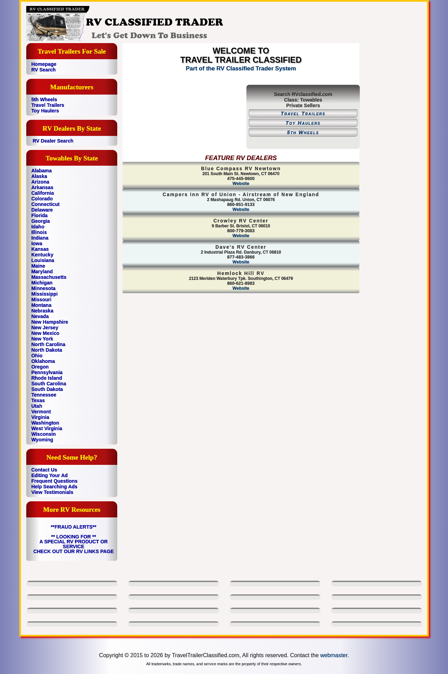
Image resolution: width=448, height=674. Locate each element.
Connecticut (45, 204)
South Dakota (47, 389)
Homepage (43, 64)
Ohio (36, 355)
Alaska (39, 176)
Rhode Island (46, 378)
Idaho (37, 226)
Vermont (41, 411)
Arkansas (42, 187)
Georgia (40, 221)
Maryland (41, 271)
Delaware (41, 210)
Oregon (40, 367)
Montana (41, 305)
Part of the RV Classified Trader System (241, 68)
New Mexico (45, 333)
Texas (38, 400)
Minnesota (43, 288)
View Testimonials (52, 492)
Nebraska (42, 311)
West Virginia (46, 428)
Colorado (41, 198)
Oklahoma (43, 361)
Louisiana (42, 260)
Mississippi (44, 294)
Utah (36, 406)
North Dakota (46, 350)
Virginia (40, 417)
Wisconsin (43, 434)
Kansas (40, 249)
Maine (38, 266)
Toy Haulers (45, 111)
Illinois (39, 232)
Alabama (41, 170)
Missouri (41, 299)
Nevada (40, 316)
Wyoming (42, 439)
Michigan (41, 283)
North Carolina (48, 344)
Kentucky (42, 254)
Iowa (36, 243)
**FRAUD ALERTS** (73, 527)
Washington (45, 423)
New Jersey (44, 327)
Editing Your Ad (49, 475)
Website (240, 183)
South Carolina (48, 383)
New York (42, 339)
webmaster (333, 655)
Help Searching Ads (54, 486)
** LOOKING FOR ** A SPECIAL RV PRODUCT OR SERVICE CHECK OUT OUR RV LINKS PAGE (73, 544)
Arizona (40, 182)
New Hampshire (49, 322)
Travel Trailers (47, 105)
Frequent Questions (54, 481)
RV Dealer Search (53, 141)
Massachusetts (48, 277)
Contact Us (44, 470)
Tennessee (43, 395)
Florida (39, 215)
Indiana (39, 238)
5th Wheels (44, 99)
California (42, 193)
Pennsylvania (47, 372)
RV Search (43, 70)
